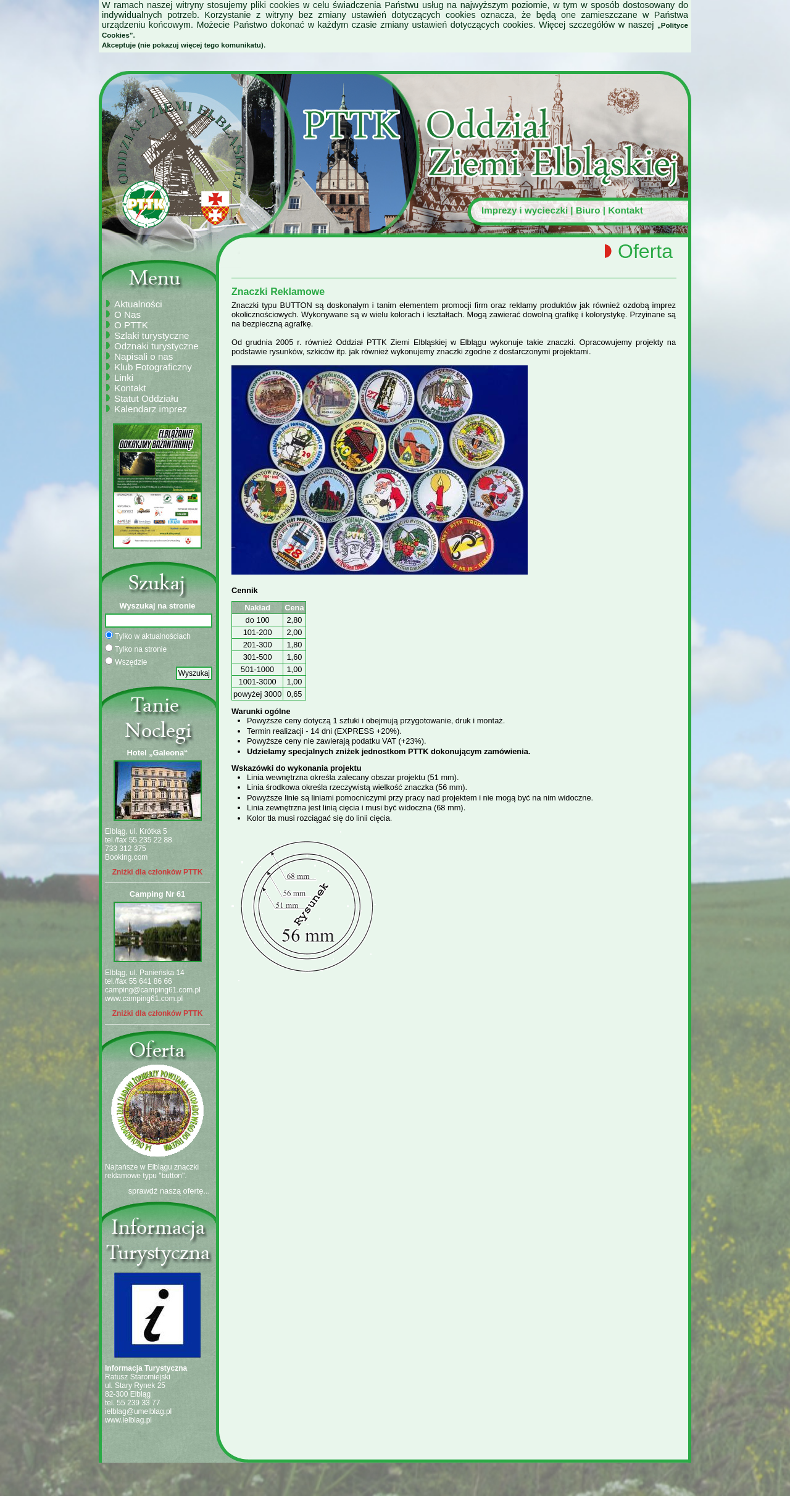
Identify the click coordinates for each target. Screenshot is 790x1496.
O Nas (127, 314)
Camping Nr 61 (157, 894)
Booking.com (126, 857)
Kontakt (625, 210)
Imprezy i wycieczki (524, 210)
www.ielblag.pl (128, 1420)
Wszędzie (126, 662)
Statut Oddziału (146, 398)
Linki (123, 377)
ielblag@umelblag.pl (138, 1411)
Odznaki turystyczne (156, 346)
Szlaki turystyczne (151, 335)
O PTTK (131, 325)
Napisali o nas (143, 356)
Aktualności (138, 304)
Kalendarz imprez (150, 409)
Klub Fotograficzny (153, 367)
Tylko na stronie (136, 649)
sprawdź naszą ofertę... (169, 1190)
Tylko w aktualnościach (148, 636)
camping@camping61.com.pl (153, 990)
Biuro (588, 210)
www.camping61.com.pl (144, 998)
